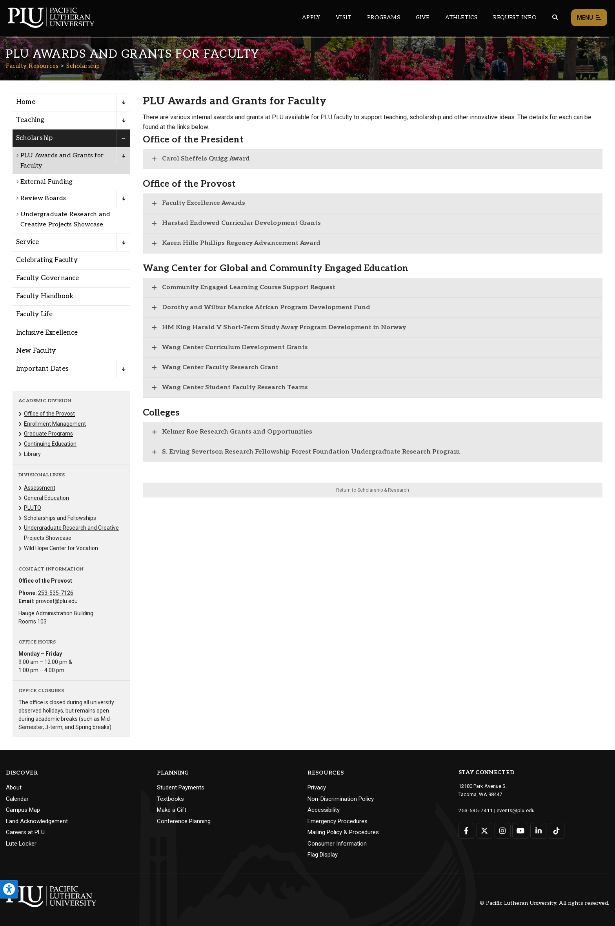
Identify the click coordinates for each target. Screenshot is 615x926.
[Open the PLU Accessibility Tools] (9, 889)
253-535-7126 (55, 593)
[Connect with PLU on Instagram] (502, 830)
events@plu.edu (511, 810)
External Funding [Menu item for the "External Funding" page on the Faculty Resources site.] (46, 182)
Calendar (17, 798)
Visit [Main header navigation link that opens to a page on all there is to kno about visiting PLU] (343, 17)
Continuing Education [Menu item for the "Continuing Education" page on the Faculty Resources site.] (50, 444)
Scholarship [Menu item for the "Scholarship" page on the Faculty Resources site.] (34, 138)
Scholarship (83, 65)
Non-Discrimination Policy (341, 798)
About (14, 787)
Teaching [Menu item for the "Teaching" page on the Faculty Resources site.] (30, 120)
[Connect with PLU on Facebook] (467, 830)
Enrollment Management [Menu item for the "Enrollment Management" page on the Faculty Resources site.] (55, 424)
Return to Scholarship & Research (372, 490)
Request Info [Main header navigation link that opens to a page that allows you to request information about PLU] (514, 17)
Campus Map (23, 809)
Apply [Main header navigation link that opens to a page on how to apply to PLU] (311, 17)
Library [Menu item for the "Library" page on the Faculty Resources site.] (32, 454)
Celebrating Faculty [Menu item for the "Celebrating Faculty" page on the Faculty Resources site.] (47, 260)
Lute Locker (21, 843)
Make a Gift (171, 809)
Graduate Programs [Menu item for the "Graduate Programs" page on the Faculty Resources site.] (48, 433)
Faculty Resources (32, 65)
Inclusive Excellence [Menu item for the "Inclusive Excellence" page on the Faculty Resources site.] (47, 333)
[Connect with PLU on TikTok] (556, 830)
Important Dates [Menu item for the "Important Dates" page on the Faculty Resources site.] (42, 369)
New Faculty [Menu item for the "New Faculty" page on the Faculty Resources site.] (36, 351)
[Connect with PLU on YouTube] (520, 830)
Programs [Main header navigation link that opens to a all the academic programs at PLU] (383, 17)
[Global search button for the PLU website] (555, 17)
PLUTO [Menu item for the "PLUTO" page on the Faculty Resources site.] (32, 508)
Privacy (317, 787)
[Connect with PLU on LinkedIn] (538, 830)
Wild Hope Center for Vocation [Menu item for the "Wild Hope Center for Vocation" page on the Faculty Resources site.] (61, 548)
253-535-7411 (474, 810)
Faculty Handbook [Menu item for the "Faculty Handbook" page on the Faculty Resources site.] (44, 296)
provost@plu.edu (57, 601)
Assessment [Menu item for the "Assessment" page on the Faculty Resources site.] (39, 488)
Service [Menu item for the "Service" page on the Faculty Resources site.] (27, 242)
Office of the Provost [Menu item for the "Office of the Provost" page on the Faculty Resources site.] (49, 413)
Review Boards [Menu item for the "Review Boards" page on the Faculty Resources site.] (43, 198)
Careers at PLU (25, 832)
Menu (589, 18)
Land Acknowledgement (37, 821)
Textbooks (170, 798)
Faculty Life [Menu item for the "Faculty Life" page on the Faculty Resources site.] (34, 314)
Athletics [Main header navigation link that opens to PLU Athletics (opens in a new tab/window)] (461, 17)
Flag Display (323, 854)
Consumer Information (337, 843)
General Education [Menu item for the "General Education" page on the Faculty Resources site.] (46, 498)
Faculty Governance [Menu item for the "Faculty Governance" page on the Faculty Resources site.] (47, 278)
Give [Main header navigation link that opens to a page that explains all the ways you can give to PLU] (422, 17)
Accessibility (324, 809)
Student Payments (180, 787)
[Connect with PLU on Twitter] (484, 830)
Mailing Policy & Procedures (343, 832)
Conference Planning (184, 821)
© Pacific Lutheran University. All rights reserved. (544, 903)
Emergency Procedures (338, 821)
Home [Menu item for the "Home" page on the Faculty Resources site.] (25, 102)
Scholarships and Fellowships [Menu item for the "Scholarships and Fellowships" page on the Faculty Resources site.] (60, 518)
